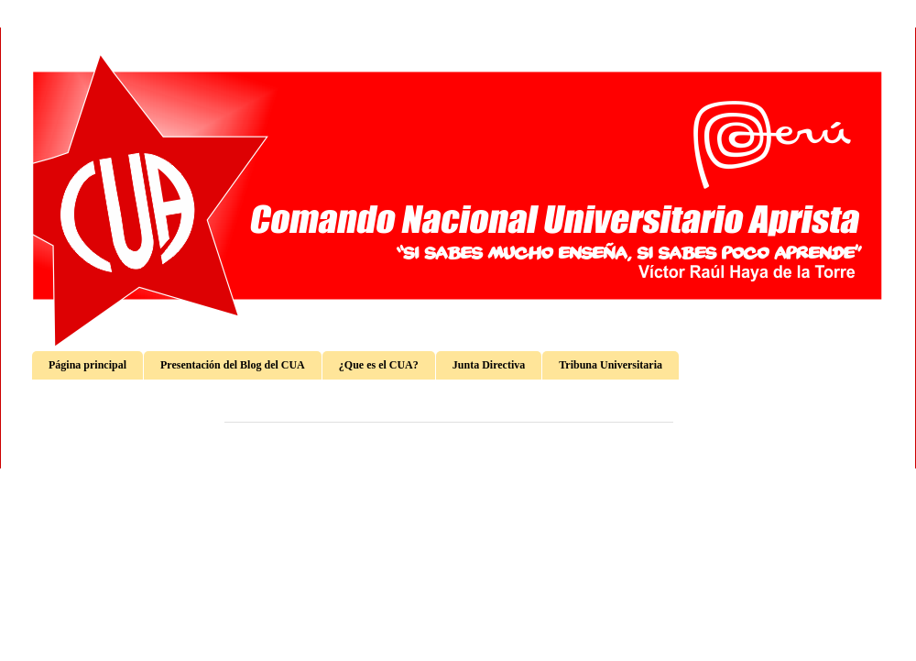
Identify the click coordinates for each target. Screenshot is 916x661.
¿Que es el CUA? (379, 364)
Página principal (87, 364)
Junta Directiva (489, 364)
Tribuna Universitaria (610, 364)
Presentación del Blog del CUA (232, 364)
